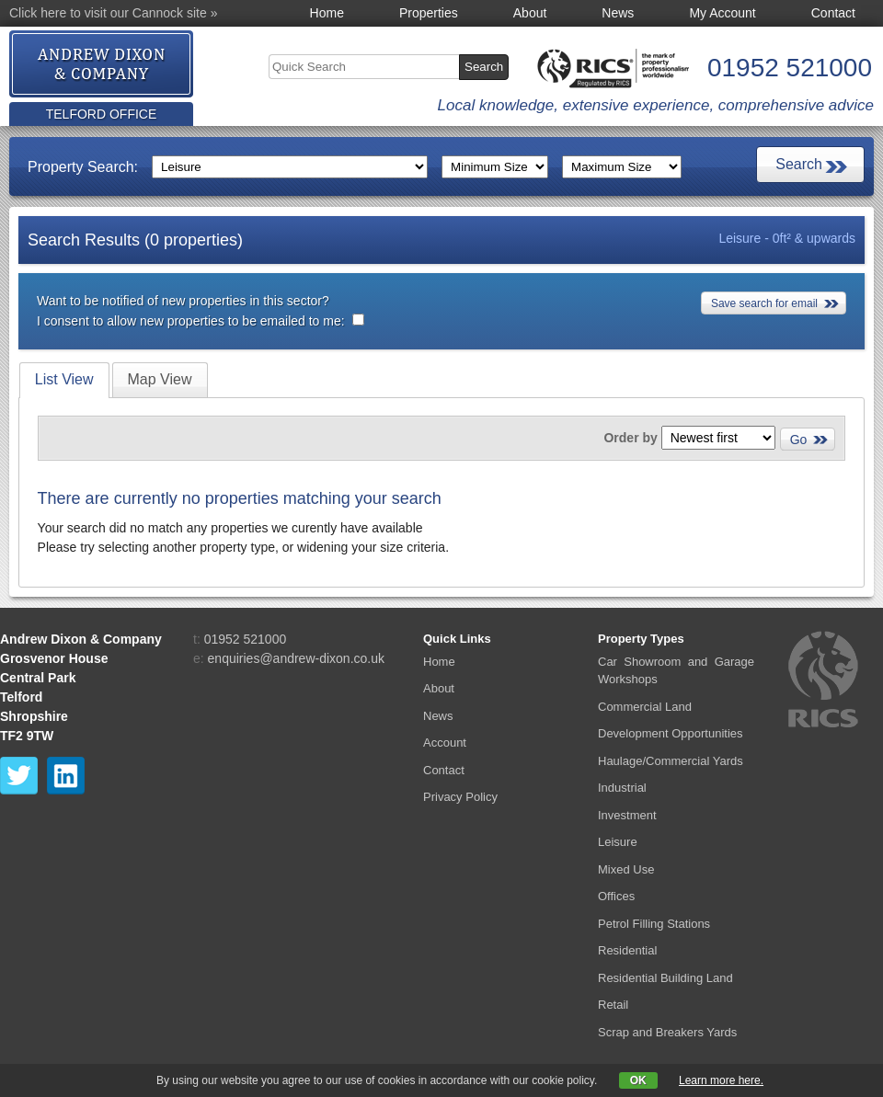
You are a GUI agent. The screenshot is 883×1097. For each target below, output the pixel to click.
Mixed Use (626, 869)
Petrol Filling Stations (654, 924)
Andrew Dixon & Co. (102, 64)
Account (444, 742)
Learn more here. (721, 1080)
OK (638, 1080)
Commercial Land (645, 707)
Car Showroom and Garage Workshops (676, 671)
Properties (428, 13)
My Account (722, 13)
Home (327, 13)
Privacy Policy (460, 797)
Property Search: (83, 167)
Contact (833, 13)
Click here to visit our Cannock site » (113, 13)
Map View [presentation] (160, 379)
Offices (616, 896)
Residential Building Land (665, 978)
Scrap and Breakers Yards (667, 1032)
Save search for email (764, 303)
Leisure (617, 842)
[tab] (64, 380)
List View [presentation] (64, 379)
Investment (627, 815)
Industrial (622, 787)
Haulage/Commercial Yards (670, 761)
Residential (627, 950)
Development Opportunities (670, 733)
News (618, 13)
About (530, 13)
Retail (613, 1004)
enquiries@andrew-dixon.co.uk (296, 658)
